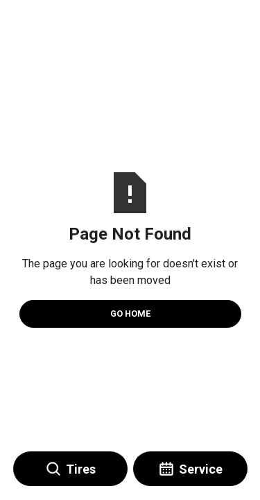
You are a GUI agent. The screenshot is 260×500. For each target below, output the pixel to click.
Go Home (130, 313)
